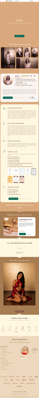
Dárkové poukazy (4, 364)
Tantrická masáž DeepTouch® (6, 352)
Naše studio (3, 348)
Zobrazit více (29, 234)
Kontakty (2, 354)
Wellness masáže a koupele (6, 363)
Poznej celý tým (19, 311)
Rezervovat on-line (19, 36)
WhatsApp (31, 0)
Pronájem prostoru (4, 369)
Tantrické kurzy (4, 361)
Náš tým (2, 349)
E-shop (2, 367)
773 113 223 (17, 0)
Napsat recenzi (19, 252)
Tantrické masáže (4, 360)
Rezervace (3, 355)
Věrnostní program (4, 366)
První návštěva (3, 351)
